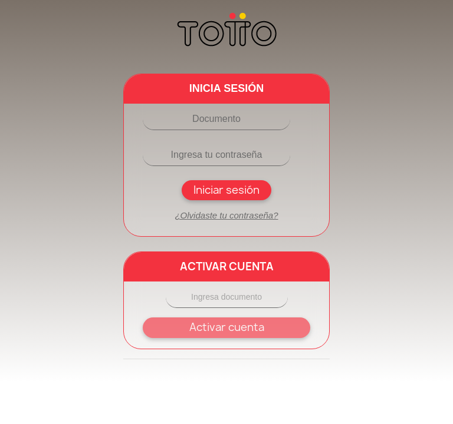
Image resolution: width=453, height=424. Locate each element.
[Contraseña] (216, 155)
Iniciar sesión (226, 190)
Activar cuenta (226, 327)
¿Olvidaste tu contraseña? (226, 215)
